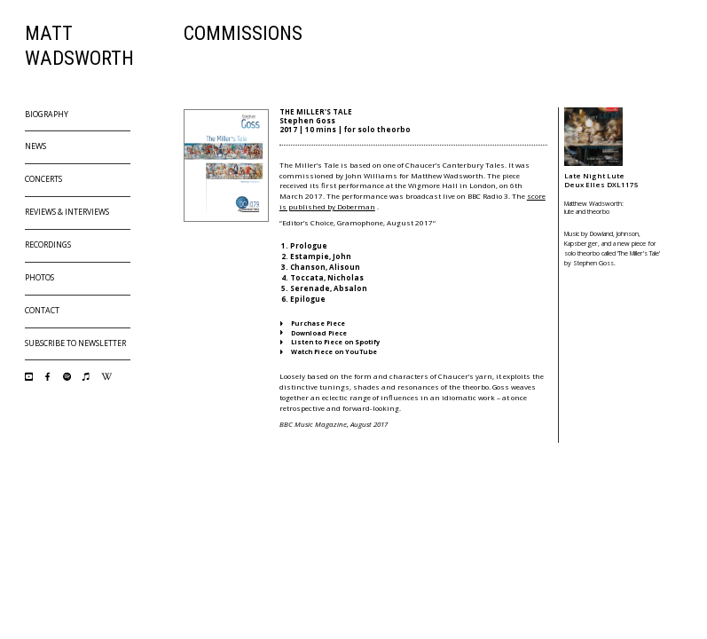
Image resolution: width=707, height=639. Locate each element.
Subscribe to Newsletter (75, 343)
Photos (39, 277)
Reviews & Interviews (67, 212)
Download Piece (313, 332)
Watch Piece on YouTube (328, 351)
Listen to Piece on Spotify (330, 341)
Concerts (43, 179)
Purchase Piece (312, 323)
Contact (42, 310)
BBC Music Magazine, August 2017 (333, 424)
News (35, 146)
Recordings (48, 245)
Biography (46, 114)
